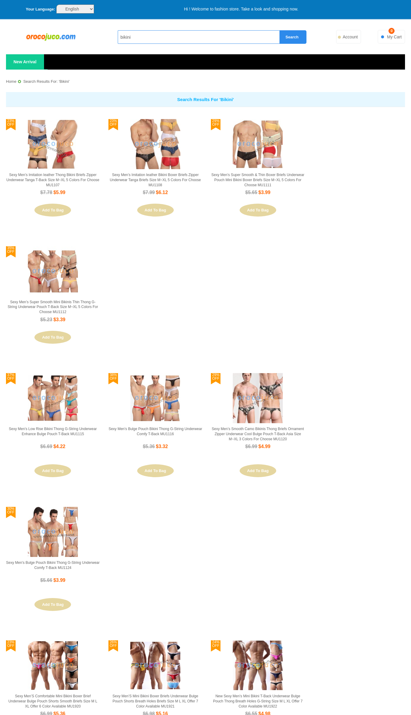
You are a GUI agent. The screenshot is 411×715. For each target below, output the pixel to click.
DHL (189, 699)
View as (71, 516)
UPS (251, 699)
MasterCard (95, 699)
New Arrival (25, 61)
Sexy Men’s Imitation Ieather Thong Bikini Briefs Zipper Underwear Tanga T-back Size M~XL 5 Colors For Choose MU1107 (52, 180)
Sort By (16, 516)
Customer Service (102, 623)
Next (397, 515)
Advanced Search (205, 623)
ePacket (283, 699)
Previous (311, 515)
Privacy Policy (102, 634)
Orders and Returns (309, 612)
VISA (63, 699)
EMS (157, 699)
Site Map (204, 602)
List (95, 515)
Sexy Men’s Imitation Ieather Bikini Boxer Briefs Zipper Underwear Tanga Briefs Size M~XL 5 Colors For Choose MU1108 (154, 180)
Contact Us (102, 612)
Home (11, 81)
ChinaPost (314, 699)
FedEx (220, 699)
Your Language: (40, 9)
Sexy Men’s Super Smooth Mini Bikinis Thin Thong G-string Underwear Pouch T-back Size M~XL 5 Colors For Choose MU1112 (358, 180)
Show (277, 516)
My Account (309, 602)
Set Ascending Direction (56, 515)
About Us (102, 602)
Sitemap (346, 699)
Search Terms (205, 612)
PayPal (126, 699)
